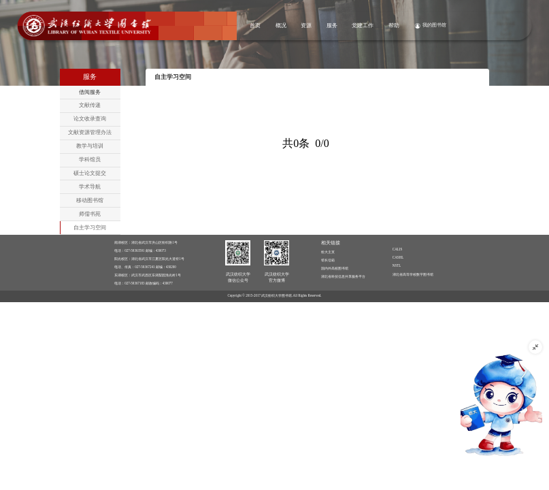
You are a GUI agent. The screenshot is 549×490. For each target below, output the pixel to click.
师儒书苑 (90, 214)
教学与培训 (89, 146)
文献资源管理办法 (90, 132)
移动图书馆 (89, 200)
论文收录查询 (89, 119)
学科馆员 (90, 160)
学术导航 (90, 187)
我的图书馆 (434, 24)
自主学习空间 (89, 228)
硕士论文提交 (89, 173)
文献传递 (90, 105)
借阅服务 (90, 92)
